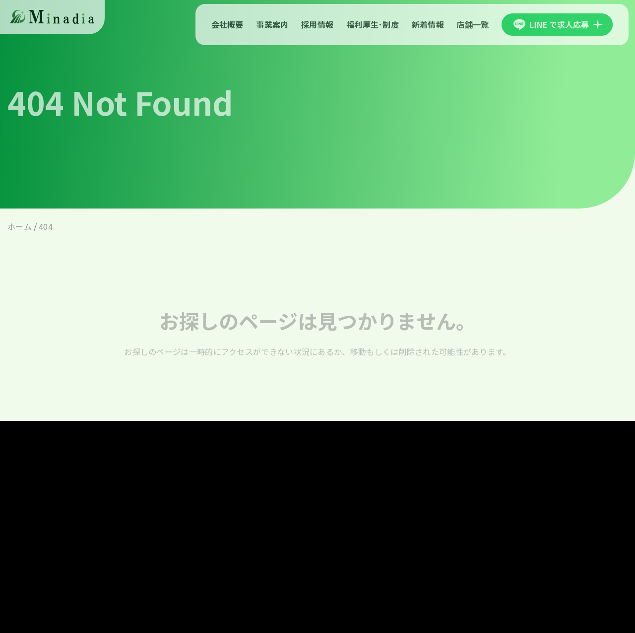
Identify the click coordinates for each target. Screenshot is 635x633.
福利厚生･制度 (372, 24)
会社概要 (227, 24)
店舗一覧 (472, 24)
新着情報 (428, 24)
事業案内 (272, 24)
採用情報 (317, 24)
